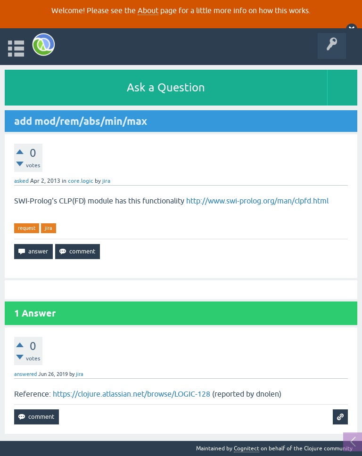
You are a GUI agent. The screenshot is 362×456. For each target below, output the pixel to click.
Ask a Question (166, 87)
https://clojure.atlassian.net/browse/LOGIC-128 (131, 394)
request (26, 228)
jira (48, 228)
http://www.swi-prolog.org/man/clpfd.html (257, 200)
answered (25, 374)
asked (21, 181)
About (148, 10)
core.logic (80, 181)
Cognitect (246, 448)
